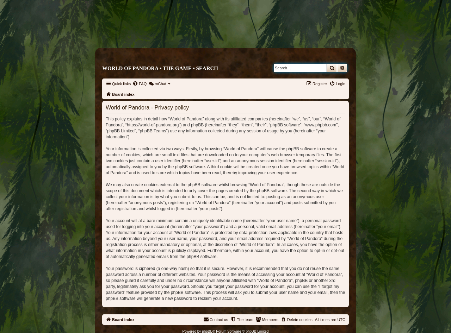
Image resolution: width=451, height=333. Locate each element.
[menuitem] (139, 84)
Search (207, 68)
